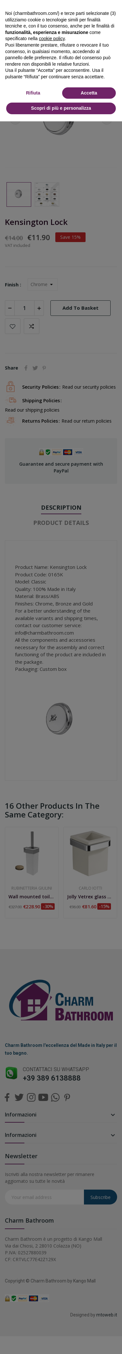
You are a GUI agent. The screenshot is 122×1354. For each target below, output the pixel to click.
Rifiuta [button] (33, 92)
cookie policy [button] (52, 38)
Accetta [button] (89, 92)
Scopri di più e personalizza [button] (61, 108)
